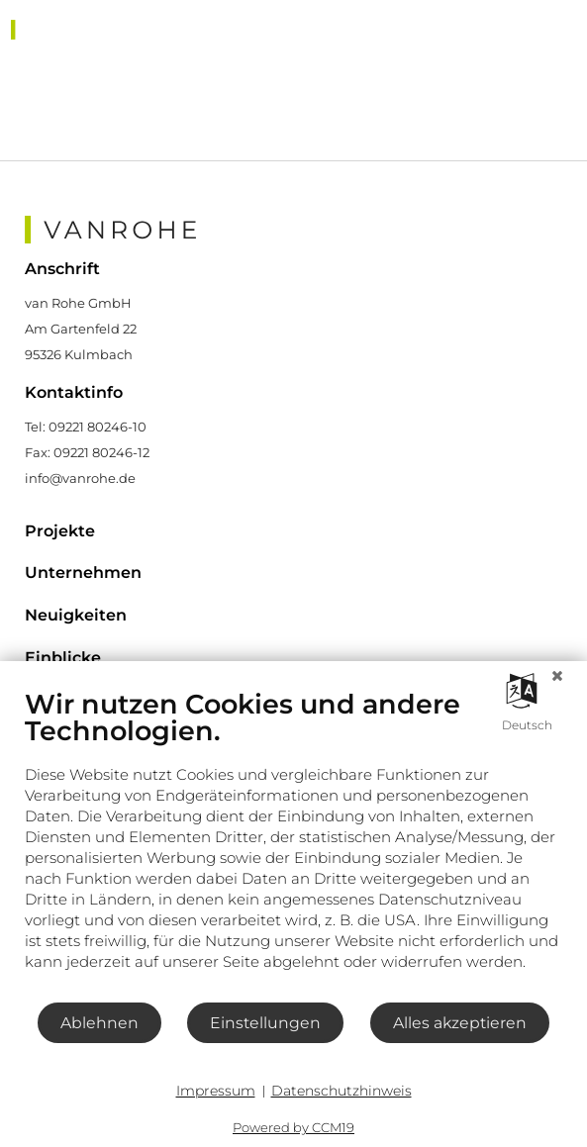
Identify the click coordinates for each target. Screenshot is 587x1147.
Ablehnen (99, 1022)
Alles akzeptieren (460, 1022)
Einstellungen (265, 1022)
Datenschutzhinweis (341, 1090)
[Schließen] (557, 676)
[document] (293, 844)
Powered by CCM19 (293, 1127)
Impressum (215, 1090)
